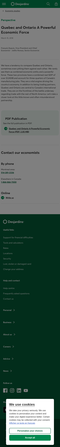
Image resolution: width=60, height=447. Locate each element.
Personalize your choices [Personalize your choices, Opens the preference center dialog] (30, 431)
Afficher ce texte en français (22, 423)
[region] (30, 422)
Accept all (30, 438)
